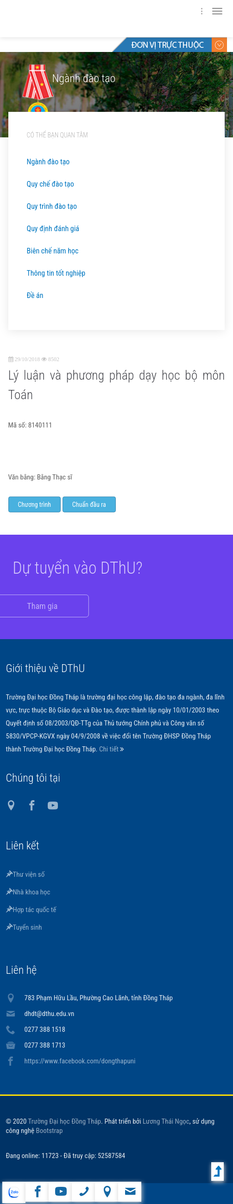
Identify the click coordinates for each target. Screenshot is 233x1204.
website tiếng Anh (13, 1192)
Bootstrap (49, 1130)
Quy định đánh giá (53, 228)
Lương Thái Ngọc (166, 1121)
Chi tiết (109, 749)
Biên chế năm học (53, 250)
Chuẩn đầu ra (89, 512)
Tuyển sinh (24, 927)
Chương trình (34, 512)
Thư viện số (25, 874)
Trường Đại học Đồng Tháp (64, 1121)
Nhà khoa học (28, 892)
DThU (96, 18)
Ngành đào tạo (48, 161)
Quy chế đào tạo (50, 184)
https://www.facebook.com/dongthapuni (80, 1061)
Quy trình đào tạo (52, 206)
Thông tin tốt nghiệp (56, 273)
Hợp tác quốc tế (31, 910)
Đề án (35, 295)
